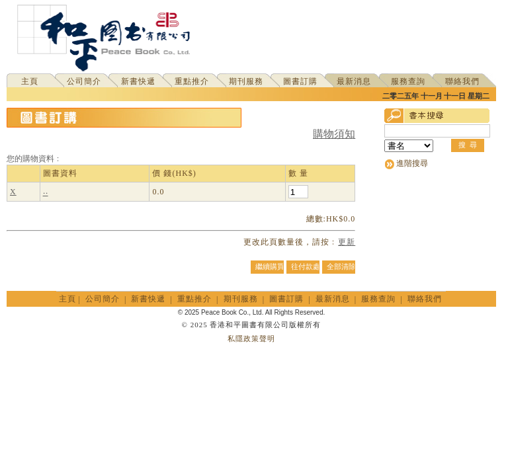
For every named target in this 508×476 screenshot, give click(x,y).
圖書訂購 (300, 81)
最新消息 (354, 81)
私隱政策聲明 (251, 338)
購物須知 (334, 133)
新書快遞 (138, 81)
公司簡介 (84, 81)
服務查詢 (408, 81)
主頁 (29, 81)
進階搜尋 (412, 163)
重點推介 (192, 81)
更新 (346, 242)
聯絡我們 (462, 81)
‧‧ (45, 192)
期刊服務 (246, 81)
